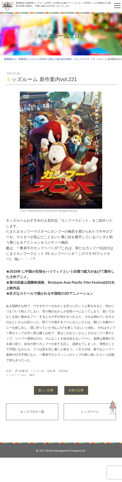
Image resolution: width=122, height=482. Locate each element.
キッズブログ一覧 (32, 411)
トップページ (90, 411)
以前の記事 (76, 390)
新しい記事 (45, 390)
